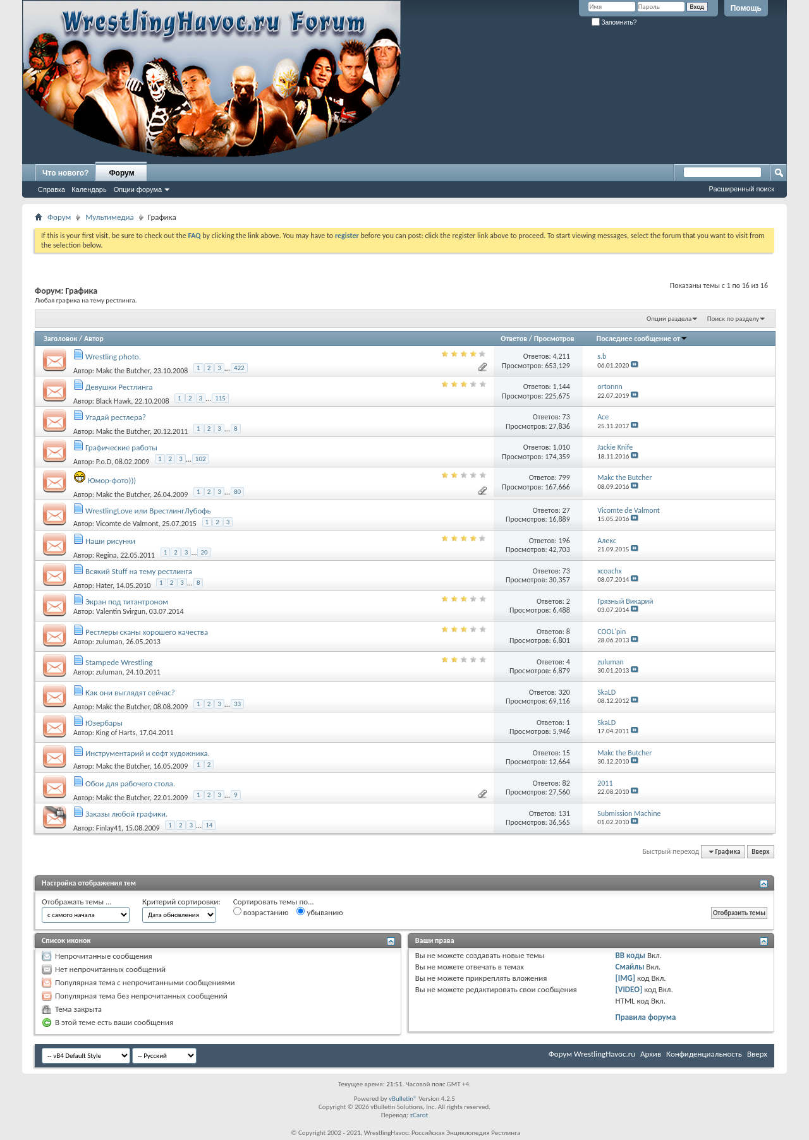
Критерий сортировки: (181, 901)
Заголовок (60, 338)
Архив (650, 1054)
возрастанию (261, 912)
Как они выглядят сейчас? (130, 692)
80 (237, 492)
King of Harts (115, 732)
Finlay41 (108, 828)
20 (203, 552)
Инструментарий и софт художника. (147, 753)
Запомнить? (614, 22)
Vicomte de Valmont (127, 523)
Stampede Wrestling (119, 662)
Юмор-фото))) (112, 480)
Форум (121, 173)
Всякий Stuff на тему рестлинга (138, 571)
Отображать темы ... (77, 901)
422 (239, 368)
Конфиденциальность (704, 1054)
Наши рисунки (110, 541)
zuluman (109, 641)
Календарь (89, 189)
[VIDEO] (629, 989)
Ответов (514, 338)
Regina (106, 555)
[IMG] (626, 978)
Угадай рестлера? (115, 417)
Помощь (746, 8)
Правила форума (646, 1017)
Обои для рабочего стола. (130, 783)
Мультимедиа (109, 217)
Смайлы (630, 966)
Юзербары (104, 723)
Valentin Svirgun (120, 611)
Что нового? (65, 173)
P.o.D (103, 461)
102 (200, 459)
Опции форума (138, 189)
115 (220, 398)
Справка (51, 189)
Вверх (760, 852)
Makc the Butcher (123, 370)
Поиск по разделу (733, 319)
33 (237, 704)
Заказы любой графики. (126, 814)
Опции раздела (669, 319)
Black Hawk (113, 401)
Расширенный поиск (741, 189)
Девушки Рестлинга (119, 387)
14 (208, 825)
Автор (94, 338)
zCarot (419, 1115)
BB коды (631, 955)
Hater (104, 585)
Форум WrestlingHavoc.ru (592, 1054)
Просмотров (554, 338)
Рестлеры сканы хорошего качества (146, 632)
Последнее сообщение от (642, 338)
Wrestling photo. (113, 356)
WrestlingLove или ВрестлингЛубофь (148, 510)
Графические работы (121, 447)
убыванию (319, 912)
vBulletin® (403, 1099)
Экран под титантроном (126, 601)
